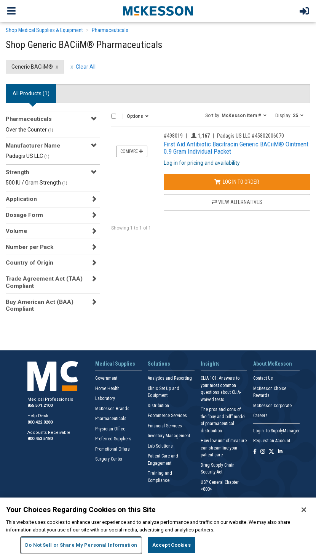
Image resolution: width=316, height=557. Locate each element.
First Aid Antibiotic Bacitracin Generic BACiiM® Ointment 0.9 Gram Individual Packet (236, 147)
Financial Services (165, 426)
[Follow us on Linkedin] (280, 452)
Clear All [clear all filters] (86, 67)
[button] (236, 115)
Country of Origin (29, 262)
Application (21, 199)
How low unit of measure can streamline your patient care (224, 447)
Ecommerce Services (167, 415)
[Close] (303, 509)
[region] (158, 527)
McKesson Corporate (272, 405)
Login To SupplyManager (276, 430)
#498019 (173, 136)
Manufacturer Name (33, 145)
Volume (16, 231)
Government (106, 378)
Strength (17, 172)
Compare (131, 151)
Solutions (159, 364)
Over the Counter (29, 130)
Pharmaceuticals (110, 30)
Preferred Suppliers (113, 438)
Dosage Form (24, 215)
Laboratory (105, 398)
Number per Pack (29, 247)
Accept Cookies (171, 545)
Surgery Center (109, 459)
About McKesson (272, 364)
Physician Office (110, 429)
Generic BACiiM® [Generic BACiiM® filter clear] (32, 67)
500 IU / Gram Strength (36, 183)
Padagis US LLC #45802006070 (250, 136)
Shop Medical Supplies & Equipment (44, 30)
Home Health (107, 388)
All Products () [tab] (31, 93)
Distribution (158, 405)
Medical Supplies (115, 364)
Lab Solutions (160, 446)
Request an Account (271, 440)
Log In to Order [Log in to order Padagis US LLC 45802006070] (236, 182)
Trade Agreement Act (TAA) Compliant (44, 282)
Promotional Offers (112, 449)
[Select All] (113, 116)
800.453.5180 (40, 438)
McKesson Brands (112, 408)
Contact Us (263, 378)
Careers (260, 415)
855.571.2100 (40, 405)
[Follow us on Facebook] (255, 452)
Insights (210, 364)
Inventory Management (169, 435)
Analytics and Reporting (170, 378)
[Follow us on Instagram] (262, 452)
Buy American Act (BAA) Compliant (39, 305)
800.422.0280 (40, 422)
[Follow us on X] (271, 452)
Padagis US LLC (27, 156)
